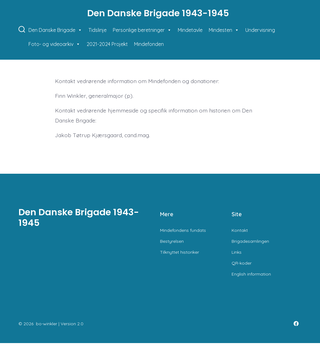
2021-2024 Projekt (107, 44)
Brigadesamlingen (250, 241)
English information (251, 274)
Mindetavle (190, 30)
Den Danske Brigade (55, 30)
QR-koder (242, 263)
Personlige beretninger (142, 30)
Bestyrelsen (172, 241)
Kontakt (240, 230)
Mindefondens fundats (183, 230)
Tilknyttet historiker (179, 252)
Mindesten (224, 30)
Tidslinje (97, 30)
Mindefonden (149, 44)
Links (237, 252)
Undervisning (260, 30)
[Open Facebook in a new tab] (296, 323)
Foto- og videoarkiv (54, 44)
